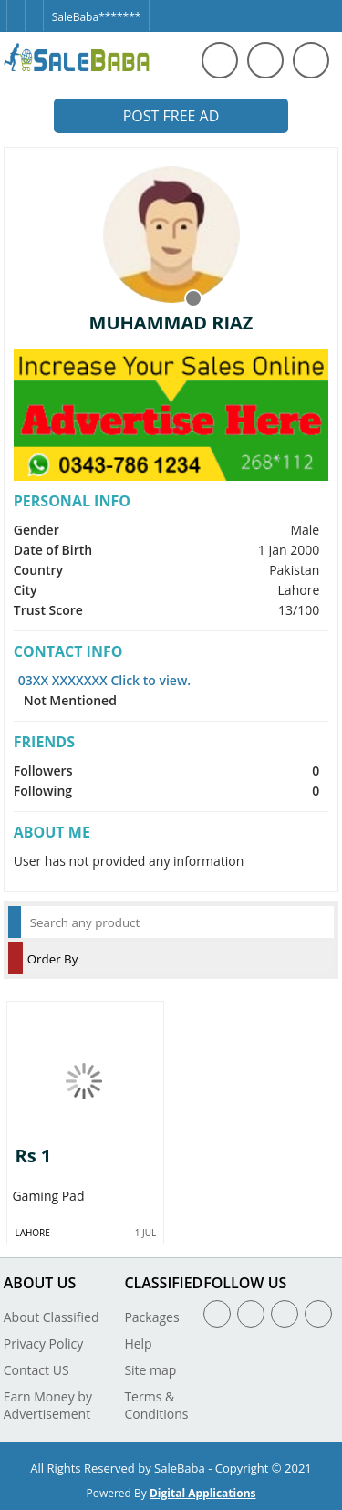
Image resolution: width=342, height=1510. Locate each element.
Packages (151, 1317)
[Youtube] (318, 1314)
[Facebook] (15, 8)
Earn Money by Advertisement (48, 1405)
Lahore (32, 1232)
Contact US (36, 1370)
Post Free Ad (171, 116)
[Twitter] (34, 8)
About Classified (51, 1317)
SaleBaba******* (96, 17)
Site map (150, 1370)
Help (137, 1343)
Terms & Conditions (156, 1405)
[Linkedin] (284, 1314)
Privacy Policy (43, 1343)
